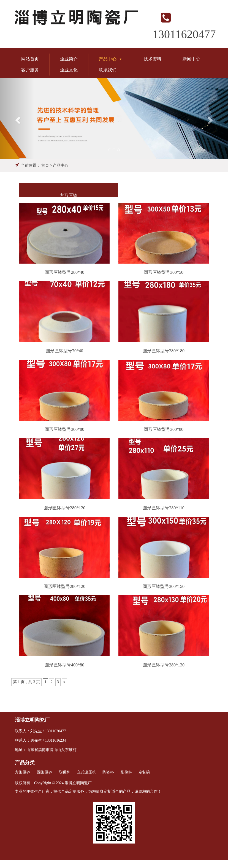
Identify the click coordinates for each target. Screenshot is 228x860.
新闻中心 (191, 59)
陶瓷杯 (108, 772)
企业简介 (69, 59)
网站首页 (30, 59)
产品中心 (111, 59)
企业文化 (69, 70)
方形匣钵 (68, 195)
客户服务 (30, 70)
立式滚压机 (86, 772)
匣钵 (30, 791)
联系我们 (107, 70)
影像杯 (126, 772)
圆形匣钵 (44, 772)
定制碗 (144, 772)
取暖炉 (64, 772)
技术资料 (152, 59)
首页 (45, 165)
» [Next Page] (64, 682)
